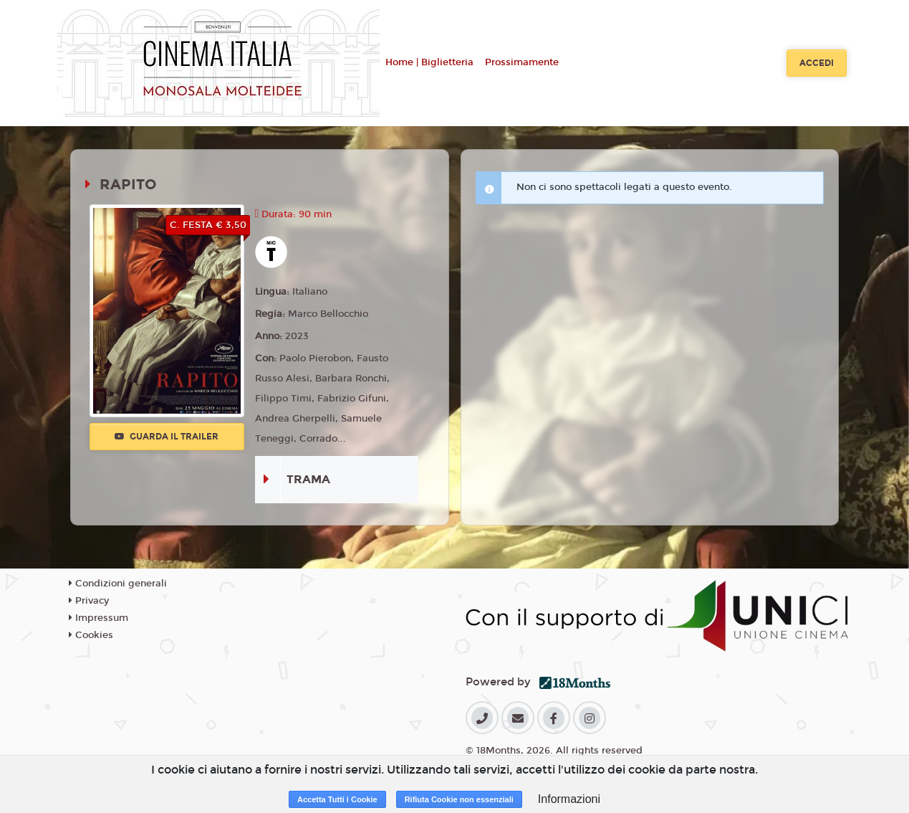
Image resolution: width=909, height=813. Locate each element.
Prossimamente (522, 62)
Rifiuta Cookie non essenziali (459, 799)
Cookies (91, 635)
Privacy (89, 601)
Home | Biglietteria (429, 62)
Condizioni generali (118, 583)
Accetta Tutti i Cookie (337, 799)
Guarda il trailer (166, 437)
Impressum (98, 618)
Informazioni (569, 799)
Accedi (816, 63)
